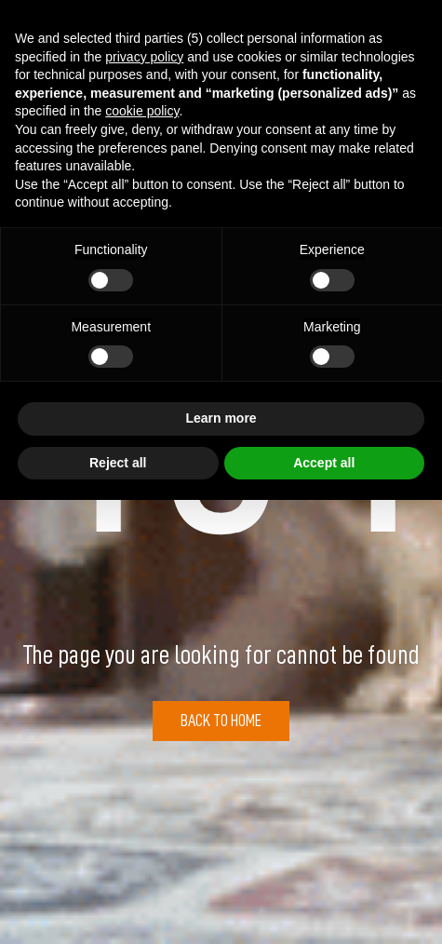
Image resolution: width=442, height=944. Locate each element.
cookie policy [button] (142, 110)
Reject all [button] (117, 462)
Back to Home (221, 720)
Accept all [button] (324, 462)
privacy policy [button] (144, 56)
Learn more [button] (220, 418)
